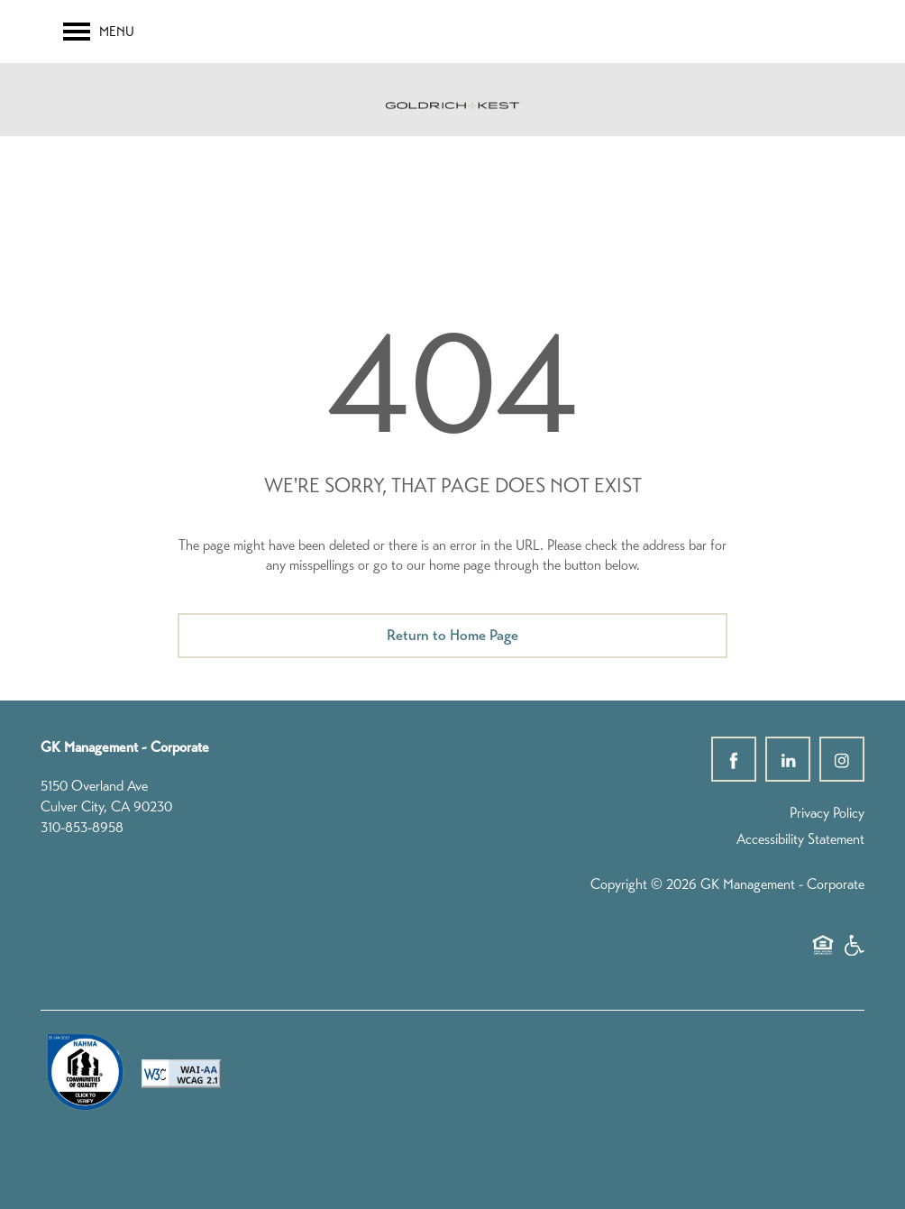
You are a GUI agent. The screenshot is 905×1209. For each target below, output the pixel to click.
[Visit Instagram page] (841, 759)
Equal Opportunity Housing (823, 954)
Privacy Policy (827, 812)
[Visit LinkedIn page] (787, 759)
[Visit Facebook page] (733, 759)
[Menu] (98, 31)
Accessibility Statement (800, 838)
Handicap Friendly (853, 954)
